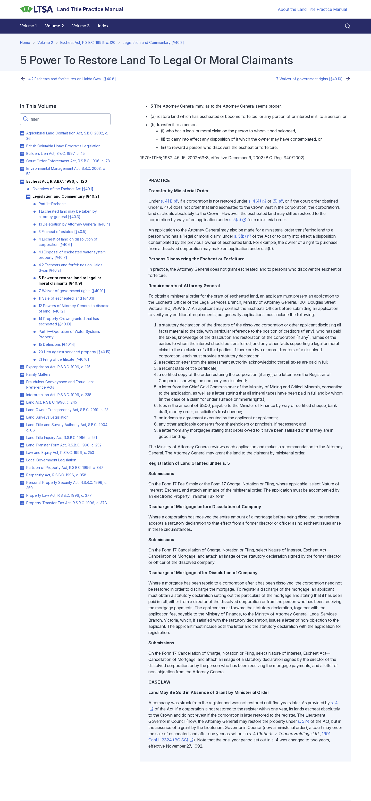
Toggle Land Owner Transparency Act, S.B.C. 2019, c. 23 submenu (22, 410)
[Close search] (344, 26)
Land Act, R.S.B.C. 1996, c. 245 (51, 402)
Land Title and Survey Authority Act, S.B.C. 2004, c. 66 (67, 427)
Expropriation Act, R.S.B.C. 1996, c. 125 (58, 367)
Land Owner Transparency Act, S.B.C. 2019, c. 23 (67, 409)
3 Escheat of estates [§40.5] (63, 231)
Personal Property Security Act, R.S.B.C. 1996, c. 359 (66, 485)
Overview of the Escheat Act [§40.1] (62, 189)
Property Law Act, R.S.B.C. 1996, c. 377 (59, 495)
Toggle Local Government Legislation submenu (22, 460)
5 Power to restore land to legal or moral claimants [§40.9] (70, 280)
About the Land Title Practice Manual (312, 9)
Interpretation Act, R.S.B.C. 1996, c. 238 (58, 395)
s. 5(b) (242, 236)
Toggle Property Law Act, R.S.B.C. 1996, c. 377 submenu (22, 496)
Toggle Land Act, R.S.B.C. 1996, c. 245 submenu (22, 403)
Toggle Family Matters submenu (22, 375)
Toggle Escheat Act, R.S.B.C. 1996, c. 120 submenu (22, 182)
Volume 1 (28, 25)
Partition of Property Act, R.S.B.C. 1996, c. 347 (64, 467)
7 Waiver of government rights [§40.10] (309, 79)
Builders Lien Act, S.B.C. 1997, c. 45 (55, 153)
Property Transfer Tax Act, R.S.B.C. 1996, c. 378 (66, 503)
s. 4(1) (169, 201)
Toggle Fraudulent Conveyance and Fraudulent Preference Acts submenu (22, 382)
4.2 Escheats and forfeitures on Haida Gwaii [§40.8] (72, 79)
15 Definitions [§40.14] (57, 344)
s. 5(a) (237, 219)
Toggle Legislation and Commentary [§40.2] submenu (28, 197)
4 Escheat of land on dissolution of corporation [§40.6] (68, 242)
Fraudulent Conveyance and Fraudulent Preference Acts (60, 384)
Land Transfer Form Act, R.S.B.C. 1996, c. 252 (64, 445)
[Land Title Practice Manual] (71, 9)
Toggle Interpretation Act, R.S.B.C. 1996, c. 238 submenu (22, 395)
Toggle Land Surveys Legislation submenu (22, 417)
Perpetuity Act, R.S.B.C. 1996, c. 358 (56, 475)
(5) (277, 201)
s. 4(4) (257, 201)
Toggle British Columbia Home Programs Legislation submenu (22, 146)
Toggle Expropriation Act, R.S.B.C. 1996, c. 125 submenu (22, 367)
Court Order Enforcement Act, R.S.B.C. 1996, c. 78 (68, 161)
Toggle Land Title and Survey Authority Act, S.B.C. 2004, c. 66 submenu (22, 425)
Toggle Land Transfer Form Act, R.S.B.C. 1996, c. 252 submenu (22, 445)
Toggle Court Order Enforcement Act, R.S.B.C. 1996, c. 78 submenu (22, 161)
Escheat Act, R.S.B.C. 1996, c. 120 (87, 42)
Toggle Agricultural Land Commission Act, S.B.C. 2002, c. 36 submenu (22, 133)
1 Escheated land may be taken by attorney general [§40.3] (68, 214)
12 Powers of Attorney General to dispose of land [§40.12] (74, 308)
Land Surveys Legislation (47, 417)
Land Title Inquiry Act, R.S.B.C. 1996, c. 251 (61, 437)
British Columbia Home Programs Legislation (63, 146)
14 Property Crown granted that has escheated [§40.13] (69, 321)
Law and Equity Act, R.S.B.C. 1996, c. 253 (60, 452)
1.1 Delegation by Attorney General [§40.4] (74, 224)
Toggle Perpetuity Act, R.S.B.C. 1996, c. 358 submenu (22, 475)
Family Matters (38, 374)
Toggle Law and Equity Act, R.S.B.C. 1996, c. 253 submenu (22, 453)
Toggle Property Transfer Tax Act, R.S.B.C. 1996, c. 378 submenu (22, 503)
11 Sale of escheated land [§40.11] (67, 298)
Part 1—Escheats (52, 204)
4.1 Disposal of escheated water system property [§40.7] (72, 255)
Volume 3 (81, 25)
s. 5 (303, 721)
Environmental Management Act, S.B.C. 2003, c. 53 (66, 171)
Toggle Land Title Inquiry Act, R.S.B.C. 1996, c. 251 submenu (22, 438)
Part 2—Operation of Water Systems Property (69, 334)
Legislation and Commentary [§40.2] (153, 42)
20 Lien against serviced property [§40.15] (75, 352)
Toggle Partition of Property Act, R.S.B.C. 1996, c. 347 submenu (22, 468)
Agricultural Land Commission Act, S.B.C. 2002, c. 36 (67, 136)
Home (25, 42)
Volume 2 (54, 25)
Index (103, 25)
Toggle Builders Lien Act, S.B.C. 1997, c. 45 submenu (22, 154)
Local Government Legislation (51, 460)
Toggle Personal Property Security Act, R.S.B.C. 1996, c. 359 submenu (22, 483)
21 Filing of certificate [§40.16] (64, 359)
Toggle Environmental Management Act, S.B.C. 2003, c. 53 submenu (22, 169)
